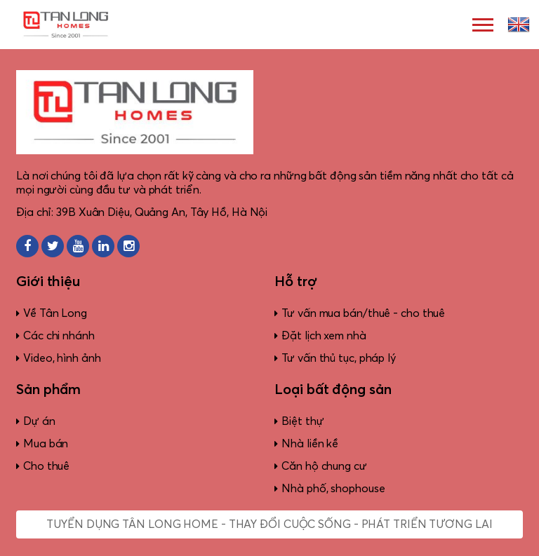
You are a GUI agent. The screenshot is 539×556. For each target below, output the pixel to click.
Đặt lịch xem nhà (323, 335)
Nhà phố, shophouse (333, 488)
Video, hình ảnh (62, 358)
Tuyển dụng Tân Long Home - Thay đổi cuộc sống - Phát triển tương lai (269, 524)
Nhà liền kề (309, 443)
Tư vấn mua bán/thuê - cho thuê (363, 313)
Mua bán (45, 443)
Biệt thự (302, 421)
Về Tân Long (55, 313)
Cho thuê (46, 466)
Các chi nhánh (59, 335)
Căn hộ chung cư (324, 466)
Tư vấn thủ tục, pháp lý (338, 358)
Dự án (39, 421)
